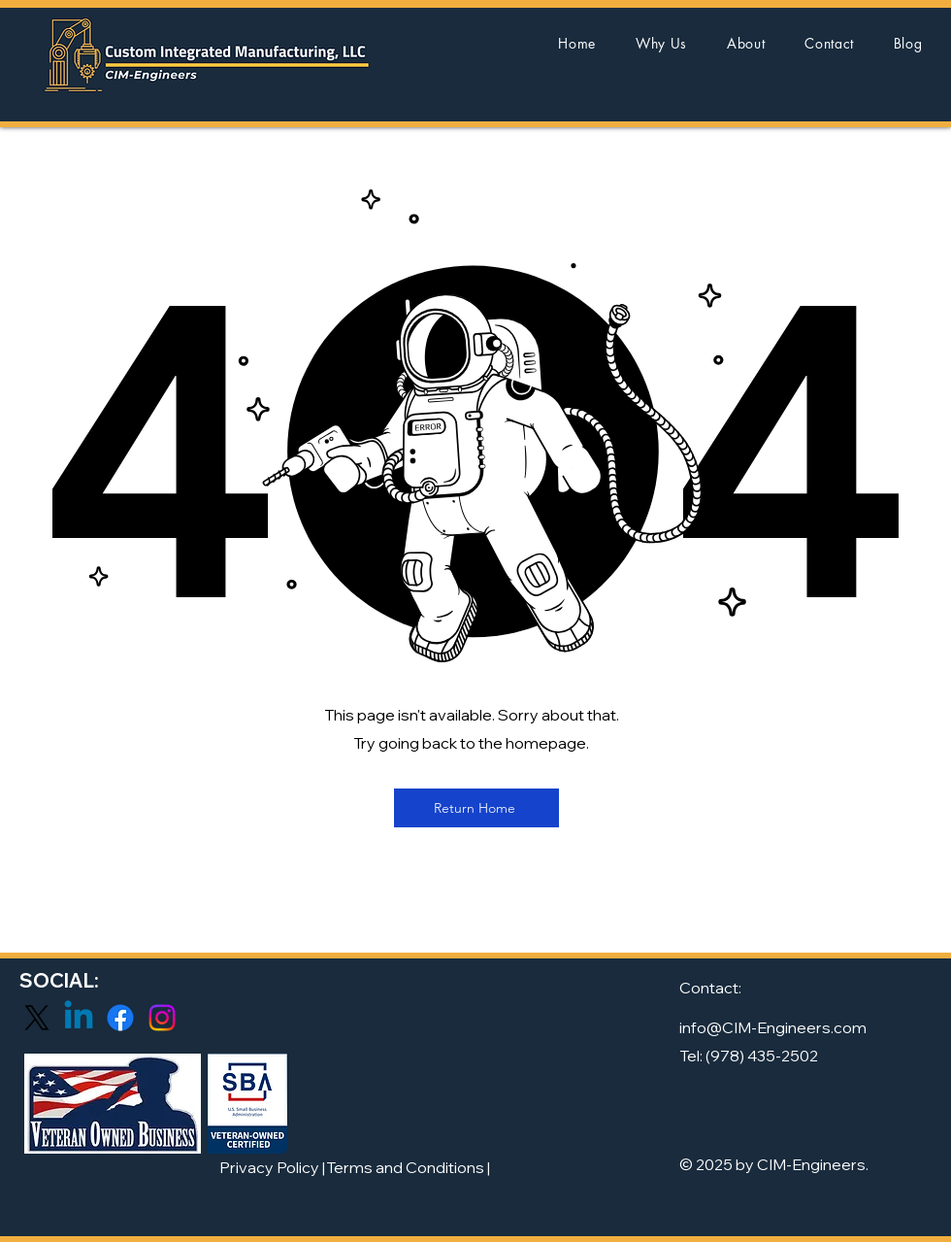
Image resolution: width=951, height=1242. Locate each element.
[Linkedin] (78, 1017)
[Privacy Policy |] (272, 1167)
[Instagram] (162, 1017)
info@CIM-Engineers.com (773, 1027)
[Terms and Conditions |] (408, 1167)
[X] (36, 1017)
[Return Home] (476, 808)
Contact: (710, 987)
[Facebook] (120, 1017)
